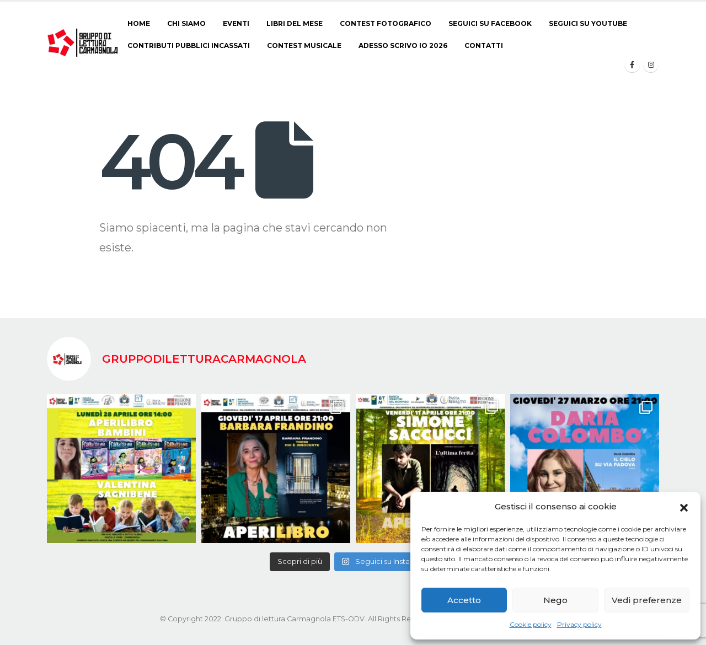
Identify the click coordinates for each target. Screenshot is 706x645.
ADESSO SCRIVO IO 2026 (403, 45)
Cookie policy (531, 624)
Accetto (464, 600)
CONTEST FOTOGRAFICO (385, 23)
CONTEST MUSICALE (304, 45)
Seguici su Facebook (490, 23)
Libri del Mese (294, 23)
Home (138, 23)
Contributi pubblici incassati (188, 45)
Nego (555, 600)
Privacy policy (579, 624)
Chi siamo (186, 23)
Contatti (483, 45)
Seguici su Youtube (588, 23)
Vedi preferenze (647, 600)
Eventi (236, 23)
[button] (683, 506)
